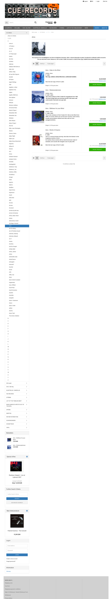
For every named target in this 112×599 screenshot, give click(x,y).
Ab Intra (11, 59)
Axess (10, 303)
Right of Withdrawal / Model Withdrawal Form (16, 592)
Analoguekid (12, 164)
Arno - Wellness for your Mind (54, 108)
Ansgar (11, 177)
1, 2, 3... (9, 38)
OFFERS (8, 409)
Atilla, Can (11, 274)
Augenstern (12, 282)
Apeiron (11, 182)
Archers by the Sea (14, 210)
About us (104, 28)
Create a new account (11, 558)
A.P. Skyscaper (12, 54)
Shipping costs (8, 583)
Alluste (11, 130)
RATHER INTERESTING (12, 417)
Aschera (11, 244)
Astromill (11, 264)
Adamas (11, 64)
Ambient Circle (12, 159)
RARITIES (8, 413)
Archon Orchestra (13, 213)
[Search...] (6, 22)
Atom (10, 277)
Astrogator (11, 262)
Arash (10, 195)
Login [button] (97, 1)
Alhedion (11, 118)
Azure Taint (12, 313)
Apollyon (11, 187)
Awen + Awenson (13, 300)
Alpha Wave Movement (15, 141)
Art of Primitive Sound (14, 231)
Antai (10, 179)
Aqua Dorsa (12, 190)
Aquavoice (11, 192)
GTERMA (62, 28)
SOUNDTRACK (10, 424)
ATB (10, 272)
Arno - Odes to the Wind (52, 70)
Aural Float (11, 287)
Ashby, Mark (12, 249)
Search (97, 28)
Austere (11, 292)
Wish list (104, 1)
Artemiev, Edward (13, 236)
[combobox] (42, 63)
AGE (10, 84)
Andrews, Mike (13, 172)
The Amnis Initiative (14, 315)
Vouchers (7, 586)
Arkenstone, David (13, 220)
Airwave (11, 100)
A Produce (11, 46)
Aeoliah (11, 77)
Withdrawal (8, 595)
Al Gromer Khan (13, 107)
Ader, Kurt (11, 69)
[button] (91, 1)
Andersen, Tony (13, 166)
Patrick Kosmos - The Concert (17, 531)
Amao (10, 154)
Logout (85, 1)
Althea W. (11, 146)
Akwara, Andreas (13, 105)
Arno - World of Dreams (52, 130)
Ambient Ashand (13, 156)
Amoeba (11, 161)
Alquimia (11, 143)
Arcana (11, 202)
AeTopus (11, 79)
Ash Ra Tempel (13, 246)
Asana (10, 241)
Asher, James (12, 251)
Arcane (11, 205)
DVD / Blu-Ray (26, 28)
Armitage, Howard (13, 223)
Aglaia (10, 92)
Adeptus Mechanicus (14, 66)
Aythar (10, 308)
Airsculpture (12, 97)
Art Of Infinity (12, 228)
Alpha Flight (12, 136)
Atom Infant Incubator (14, 280)
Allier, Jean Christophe (14, 128)
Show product (97, 84)
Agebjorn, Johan (13, 87)
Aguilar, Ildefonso (13, 95)
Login (17, 554)
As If (10, 238)
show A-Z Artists (12, 36)
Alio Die (11, 125)
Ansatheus (12, 174)
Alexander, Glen (13, 113)
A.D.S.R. (11, 48)
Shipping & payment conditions (13, 589)
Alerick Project (12, 110)
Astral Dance (12, 259)
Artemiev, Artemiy (13, 233)
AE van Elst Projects (14, 74)
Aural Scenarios (13, 290)
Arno (10, 226)
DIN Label (17, 28)
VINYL (8, 427)
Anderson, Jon (12, 169)
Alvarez (11, 148)
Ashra (10, 254)
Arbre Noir (11, 197)
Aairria (10, 56)
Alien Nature (12, 120)
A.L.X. (10, 51)
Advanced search (17, 502)
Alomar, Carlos (12, 133)
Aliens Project (12, 123)
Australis (11, 295)
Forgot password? (10, 561)
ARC (10, 200)
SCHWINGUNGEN (10, 420)
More (86, 28)
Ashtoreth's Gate (13, 256)
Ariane (10, 218)
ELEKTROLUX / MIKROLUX (40, 28)
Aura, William (12, 285)
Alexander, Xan (12, 115)
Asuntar (11, 267)
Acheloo (11, 61)
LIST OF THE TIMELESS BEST (74, 28)
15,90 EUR (17, 534)
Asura (10, 269)
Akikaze (11, 102)
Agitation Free (12, 89)
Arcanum (11, 208)
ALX (10, 151)
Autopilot (11, 298)
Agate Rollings (12, 82)
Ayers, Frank (12, 305)
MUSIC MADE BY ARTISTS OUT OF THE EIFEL (15, 405)
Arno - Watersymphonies (53, 90)
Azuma (11, 310)
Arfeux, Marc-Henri (14, 215)
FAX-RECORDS (53, 28)
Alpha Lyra (11, 138)
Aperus (11, 184)
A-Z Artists (8, 28)
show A (11, 43)
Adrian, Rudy (12, 71)
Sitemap (8, 571)
